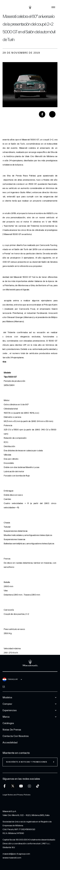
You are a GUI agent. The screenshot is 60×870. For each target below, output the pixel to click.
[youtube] (21, 786)
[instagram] (29, 786)
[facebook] (5, 786)
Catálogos (8, 723)
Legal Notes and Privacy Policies (16, 795)
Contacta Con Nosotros (16, 736)
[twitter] (12, 786)
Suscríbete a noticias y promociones (26, 762)
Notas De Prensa (12, 729)
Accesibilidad (10, 742)
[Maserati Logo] (30, 7)
